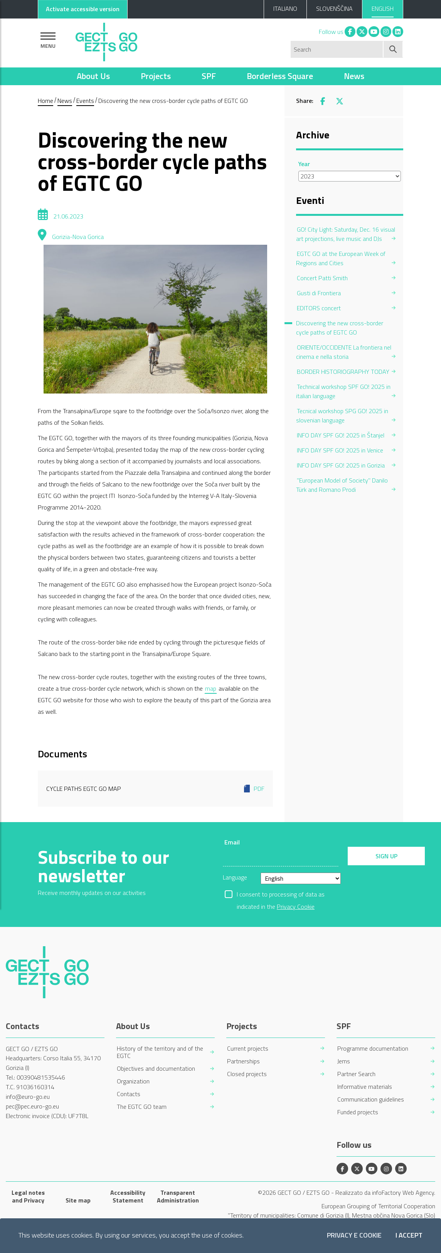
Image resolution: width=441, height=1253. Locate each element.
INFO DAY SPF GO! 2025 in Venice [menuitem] (340, 450)
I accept (409, 1235)
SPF (209, 75)
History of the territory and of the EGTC (160, 1052)
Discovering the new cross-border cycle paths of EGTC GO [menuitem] (339, 327)
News (354, 75)
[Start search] (393, 49)
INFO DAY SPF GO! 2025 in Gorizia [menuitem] (341, 465)
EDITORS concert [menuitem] (319, 308)
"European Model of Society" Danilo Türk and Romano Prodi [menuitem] (342, 485)
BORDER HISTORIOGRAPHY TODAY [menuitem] (343, 371)
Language (235, 877)
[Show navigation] (48, 40)
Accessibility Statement (127, 1196)
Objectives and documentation (156, 1068)
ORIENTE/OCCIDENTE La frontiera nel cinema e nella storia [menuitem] (343, 352)
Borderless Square (280, 75)
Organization (133, 1081)
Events (85, 100)
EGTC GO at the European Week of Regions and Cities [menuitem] (340, 258)
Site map (78, 1200)
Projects (156, 75)
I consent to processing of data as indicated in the (281, 895)
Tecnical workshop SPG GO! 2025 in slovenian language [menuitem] (342, 415)
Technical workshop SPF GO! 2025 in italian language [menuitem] (343, 391)
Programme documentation (372, 1048)
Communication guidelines (370, 1099)
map (210, 688)
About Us (93, 75)
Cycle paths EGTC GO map (155, 788)
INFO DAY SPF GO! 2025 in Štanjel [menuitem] (340, 435)
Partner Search (356, 1074)
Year (304, 163)
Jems (343, 1061)
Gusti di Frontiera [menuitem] (319, 293)
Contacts (128, 1094)
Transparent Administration (178, 1196)
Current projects (247, 1048)
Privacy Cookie (296, 906)
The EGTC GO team (142, 1106)
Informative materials (364, 1086)
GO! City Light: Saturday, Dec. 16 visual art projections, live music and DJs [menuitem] (345, 234)
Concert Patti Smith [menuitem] (322, 278)
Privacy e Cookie (354, 1235)
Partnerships (243, 1061)
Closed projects (247, 1074)
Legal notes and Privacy (28, 1196)
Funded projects (357, 1112)
